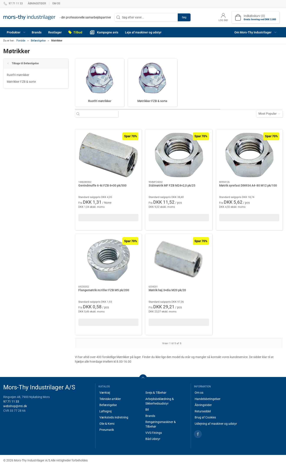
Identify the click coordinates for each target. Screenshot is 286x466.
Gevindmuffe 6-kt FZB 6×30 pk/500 (102, 185)
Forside (20, 40)
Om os (56, 3)
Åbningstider (37, 3)
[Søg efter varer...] (99, 114)
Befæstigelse (38, 40)
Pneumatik (106, 429)
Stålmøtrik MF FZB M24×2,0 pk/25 (172, 185)
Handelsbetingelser (207, 399)
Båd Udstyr (152, 439)
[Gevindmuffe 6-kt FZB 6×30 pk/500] (108, 155)
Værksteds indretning (113, 417)
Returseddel (203, 411)
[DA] (57, 17)
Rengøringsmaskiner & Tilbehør (160, 424)
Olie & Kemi (106, 423)
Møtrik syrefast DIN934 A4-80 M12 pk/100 (248, 185)
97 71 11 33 (11, 401)
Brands (150, 416)
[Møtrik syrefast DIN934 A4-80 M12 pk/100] (249, 155)
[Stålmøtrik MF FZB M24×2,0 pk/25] (179, 155)
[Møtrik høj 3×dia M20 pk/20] (179, 259)
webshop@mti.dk (15, 406)
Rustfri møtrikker (18, 75)
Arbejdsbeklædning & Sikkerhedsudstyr (159, 401)
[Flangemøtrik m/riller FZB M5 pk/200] (108, 259)
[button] (15, 32)
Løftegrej (105, 411)
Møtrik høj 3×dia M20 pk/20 (167, 290)
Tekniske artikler (110, 399)
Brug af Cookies (205, 417)
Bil (147, 409)
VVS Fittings (153, 433)
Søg (184, 17)
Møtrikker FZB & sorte (21, 81)
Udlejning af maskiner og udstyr (216, 423)
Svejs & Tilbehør (155, 392)
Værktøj (104, 392)
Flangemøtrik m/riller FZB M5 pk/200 (103, 290)
